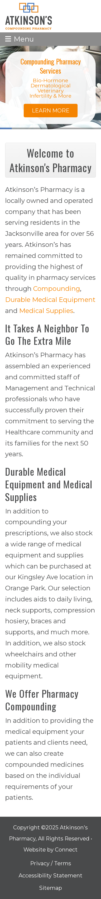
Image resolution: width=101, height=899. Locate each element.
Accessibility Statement (50, 875)
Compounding (56, 288)
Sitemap (50, 888)
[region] (50, 87)
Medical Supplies (46, 311)
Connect (66, 849)
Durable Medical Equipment (50, 300)
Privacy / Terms (50, 863)
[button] (19, 39)
